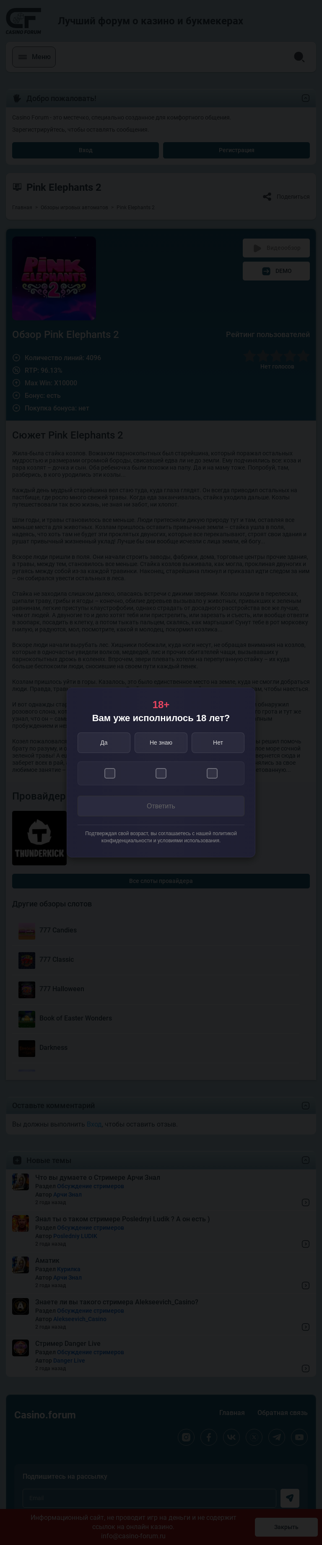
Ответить (161, 806)
